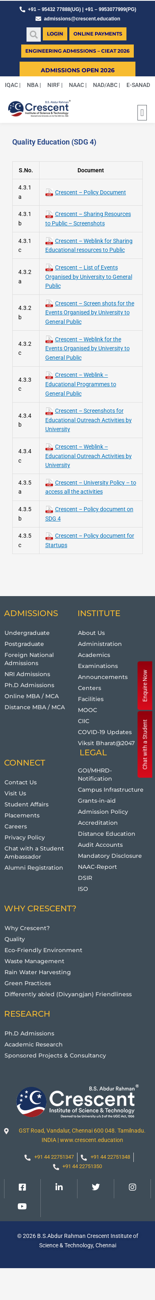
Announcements (103, 677)
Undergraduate (27, 633)
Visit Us (15, 793)
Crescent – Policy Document (85, 192)
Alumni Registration (33, 867)
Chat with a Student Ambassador (34, 852)
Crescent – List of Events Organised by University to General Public (88, 276)
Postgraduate (24, 644)
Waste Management (34, 961)
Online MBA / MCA (31, 696)
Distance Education (106, 833)
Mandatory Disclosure (110, 856)
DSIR (85, 878)
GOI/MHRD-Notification (95, 774)
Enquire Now (145, 686)
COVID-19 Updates (105, 732)
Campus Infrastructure (111, 789)
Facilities (91, 699)
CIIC (83, 721)
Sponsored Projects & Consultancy (55, 1055)
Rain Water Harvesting (37, 972)
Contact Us (20, 782)
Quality (14, 939)
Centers (89, 688)
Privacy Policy (24, 837)
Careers (15, 826)
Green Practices (27, 983)
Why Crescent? (27, 928)
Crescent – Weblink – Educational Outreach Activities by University (88, 455)
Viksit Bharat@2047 (106, 743)
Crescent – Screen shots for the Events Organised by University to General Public (89, 312)
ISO (83, 889)
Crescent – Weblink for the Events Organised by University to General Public (87, 348)
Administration (100, 644)
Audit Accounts (100, 844)
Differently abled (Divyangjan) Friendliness (68, 994)
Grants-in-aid (97, 800)
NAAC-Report (97, 867)
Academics (94, 655)
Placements (22, 815)
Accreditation (98, 822)
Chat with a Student (145, 744)
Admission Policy (103, 811)
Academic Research (33, 1044)
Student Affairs (26, 804)
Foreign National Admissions (29, 659)
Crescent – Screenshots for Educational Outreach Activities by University (88, 419)
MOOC (87, 710)
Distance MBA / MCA (34, 707)
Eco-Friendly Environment (43, 950)
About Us (91, 633)
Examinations (98, 666)
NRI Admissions (27, 674)
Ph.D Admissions (29, 685)
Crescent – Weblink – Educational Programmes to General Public (80, 384)
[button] (34, 34)
